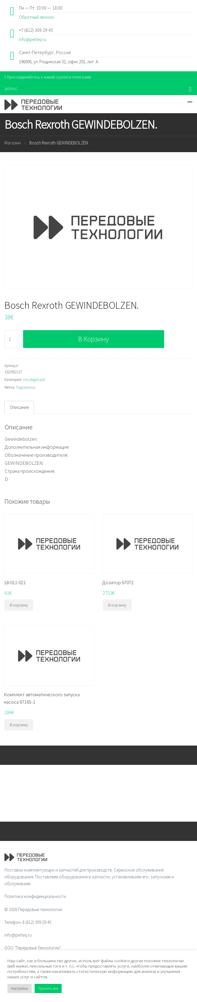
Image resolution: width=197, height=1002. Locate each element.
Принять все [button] (48, 988)
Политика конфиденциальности (35, 896)
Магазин (12, 143)
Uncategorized (34, 379)
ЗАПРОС (11, 89)
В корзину (93, 339)
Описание (19, 407)
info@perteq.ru (32, 39)
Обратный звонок (36, 17)
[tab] (19, 407)
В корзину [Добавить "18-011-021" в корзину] (19, 605)
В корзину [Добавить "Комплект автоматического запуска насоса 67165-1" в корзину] (19, 724)
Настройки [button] (19, 988)
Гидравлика (25, 387)
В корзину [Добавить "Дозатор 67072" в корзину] (117, 605)
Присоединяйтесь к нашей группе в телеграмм (47, 77)
